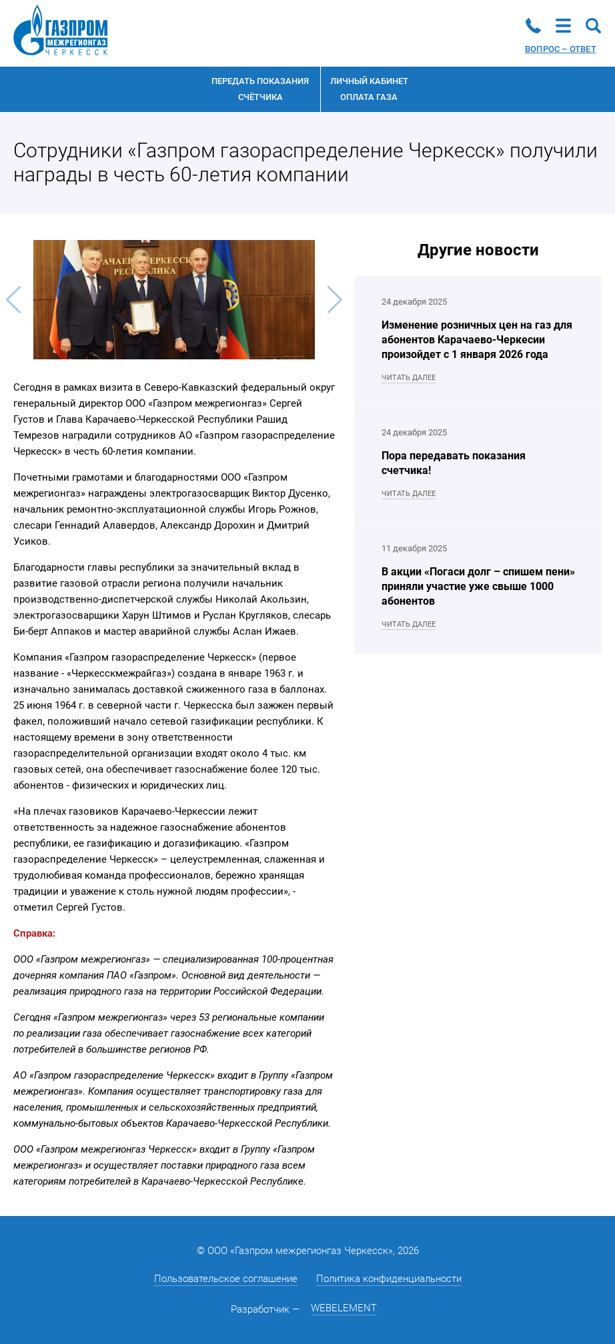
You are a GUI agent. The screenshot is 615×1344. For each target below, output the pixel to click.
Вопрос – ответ (560, 49)
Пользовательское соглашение (225, 1279)
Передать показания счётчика (260, 89)
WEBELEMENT (344, 1308)
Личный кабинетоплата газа (369, 89)
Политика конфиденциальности (389, 1279)
